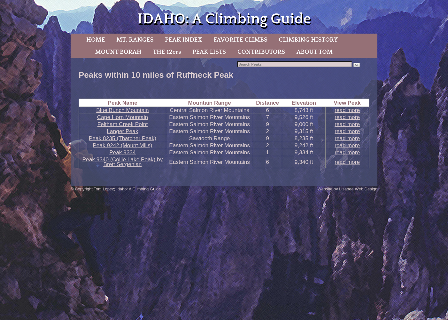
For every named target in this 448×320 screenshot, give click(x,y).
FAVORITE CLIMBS (240, 39)
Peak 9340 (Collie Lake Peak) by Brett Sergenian (122, 161)
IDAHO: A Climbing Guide (224, 19)
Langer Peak (122, 131)
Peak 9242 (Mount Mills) (122, 145)
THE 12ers (167, 51)
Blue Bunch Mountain (122, 110)
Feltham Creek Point (122, 124)
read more (347, 110)
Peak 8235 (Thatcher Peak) (122, 138)
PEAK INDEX (183, 39)
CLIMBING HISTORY (308, 39)
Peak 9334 (122, 152)
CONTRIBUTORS (261, 51)
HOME (95, 39)
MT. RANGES (134, 39)
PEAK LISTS (209, 51)
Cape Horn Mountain (122, 117)
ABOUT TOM (315, 51)
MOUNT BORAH (118, 51)
